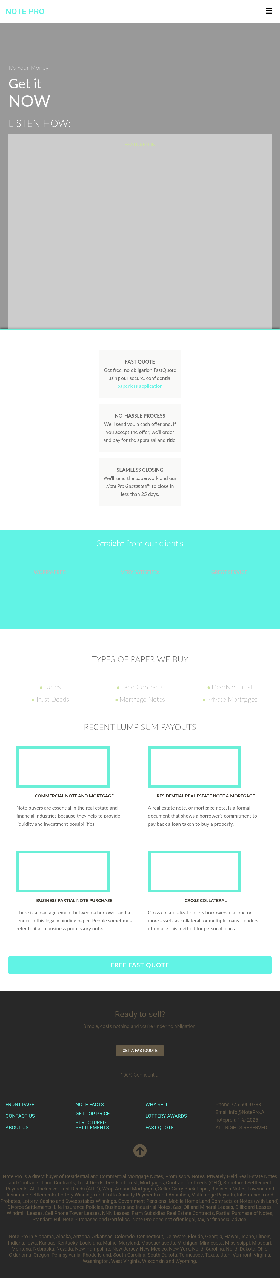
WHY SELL (156, 1104)
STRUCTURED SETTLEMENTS (92, 1125)
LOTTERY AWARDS (166, 1116)
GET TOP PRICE (93, 1113)
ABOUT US (16, 1127)
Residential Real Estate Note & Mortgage (206, 795)
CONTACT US (20, 1116)
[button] (269, 11)
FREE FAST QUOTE (140, 965)
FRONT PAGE (19, 1104)
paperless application (140, 386)
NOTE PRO (25, 11)
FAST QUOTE (159, 1127)
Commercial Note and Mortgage (74, 795)
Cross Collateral (206, 900)
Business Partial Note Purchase (74, 900)
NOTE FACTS (90, 1104)
